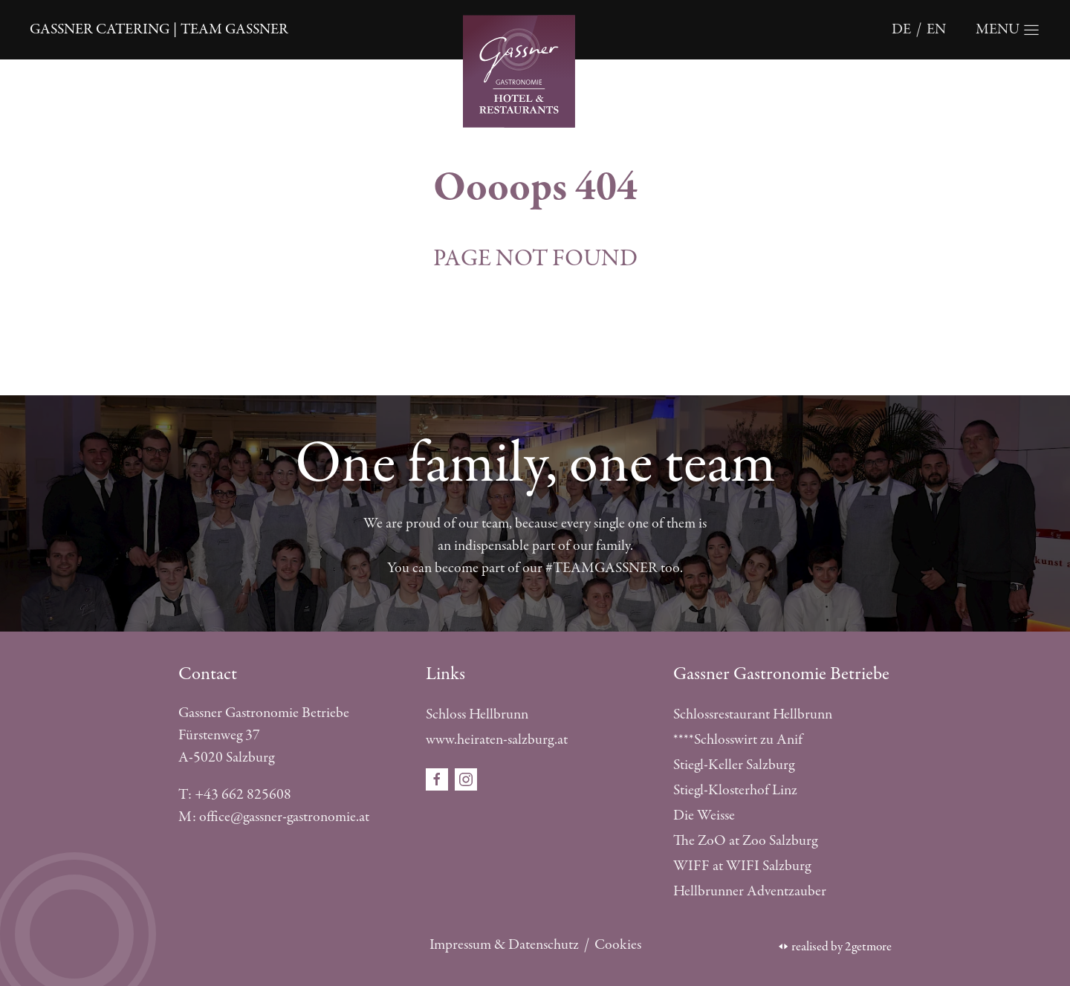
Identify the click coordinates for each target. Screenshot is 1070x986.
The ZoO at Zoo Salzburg (745, 841)
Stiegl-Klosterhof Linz (735, 790)
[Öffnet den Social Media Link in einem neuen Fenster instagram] (466, 778)
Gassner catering (99, 29)
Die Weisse (704, 815)
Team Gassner (234, 29)
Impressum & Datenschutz (504, 945)
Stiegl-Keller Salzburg (733, 765)
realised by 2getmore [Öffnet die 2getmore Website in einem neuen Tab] (835, 947)
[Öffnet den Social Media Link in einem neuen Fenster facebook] (438, 778)
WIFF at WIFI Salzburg (742, 866)
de (901, 29)
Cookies (617, 945)
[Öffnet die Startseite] (535, 69)
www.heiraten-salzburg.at (497, 740)
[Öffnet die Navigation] (1008, 30)
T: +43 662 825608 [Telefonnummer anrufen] (234, 795)
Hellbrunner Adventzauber (749, 891)
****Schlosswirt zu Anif (737, 740)
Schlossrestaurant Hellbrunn (752, 714)
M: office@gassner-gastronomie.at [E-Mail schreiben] (273, 817)
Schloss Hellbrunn (477, 714)
